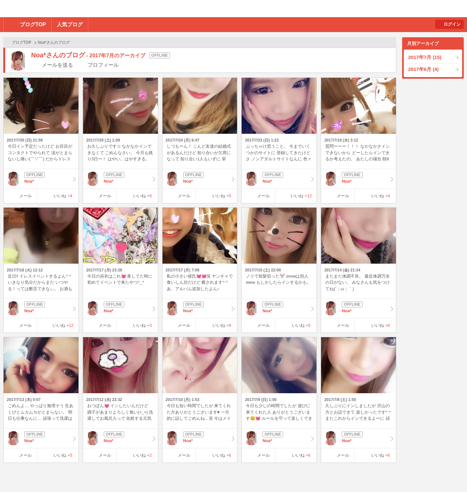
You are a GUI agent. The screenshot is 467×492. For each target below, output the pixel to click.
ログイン (452, 24)
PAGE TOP (449, 474)
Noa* (41, 179)
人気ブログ (70, 24)
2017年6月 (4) (423, 69)
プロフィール (103, 65)
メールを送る (57, 65)
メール (25, 195)
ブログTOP (33, 24)
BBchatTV (92, 8)
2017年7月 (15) (425, 57)
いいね (63, 195)
